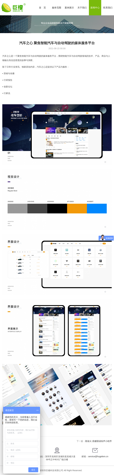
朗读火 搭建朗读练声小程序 (98, 441)
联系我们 (107, 7)
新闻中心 (95, 7)
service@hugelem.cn (98, 456)
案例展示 (69, 7)
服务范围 (56, 7)
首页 (43, 7)
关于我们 (82, 7)
